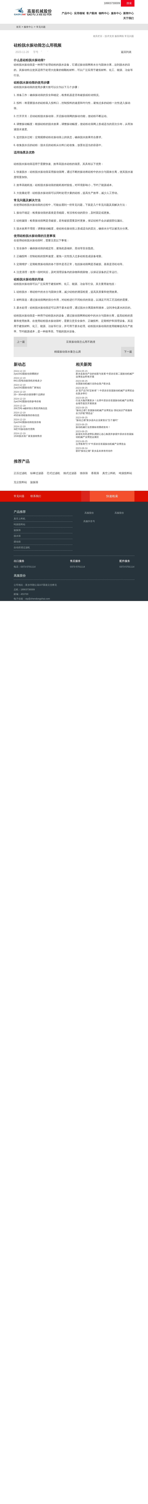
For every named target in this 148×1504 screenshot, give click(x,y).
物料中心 (104, 13)
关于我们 (128, 18)
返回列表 (127, 52)
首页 (20, 27)
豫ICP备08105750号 (76, 1492)
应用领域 (79, 13)
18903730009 (110, 3)
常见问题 (42, 27)
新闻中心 (128, 13)
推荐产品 (22, 536)
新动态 (20, 439)
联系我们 (35, 1374)
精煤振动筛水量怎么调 (94, 427)
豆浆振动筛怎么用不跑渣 (54, 417)
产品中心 (67, 13)
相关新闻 (84, 439)
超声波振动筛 (43, 1500)
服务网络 (119, 36)
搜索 (127, 3)
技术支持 (109, 36)
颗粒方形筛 (28, 1500)
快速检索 (117, 1374)
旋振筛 (18, 1500)
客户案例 (91, 13)
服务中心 (116, 13)
